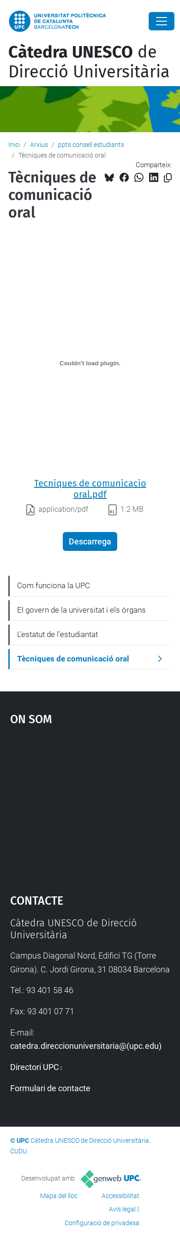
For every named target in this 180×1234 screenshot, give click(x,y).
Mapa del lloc (59, 1195)
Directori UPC (34, 1067)
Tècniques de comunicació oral (73, 658)
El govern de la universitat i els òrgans (81, 609)
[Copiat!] (168, 178)
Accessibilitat (120, 1195)
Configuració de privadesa (102, 1223)
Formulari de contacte (50, 1088)
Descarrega (90, 541)
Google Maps (90, 805)
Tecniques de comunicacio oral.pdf (90, 489)
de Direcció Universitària (89, 62)
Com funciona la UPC (53, 585)
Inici (14, 144)
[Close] (161, 21)
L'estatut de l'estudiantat (57, 634)
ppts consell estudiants (91, 144)
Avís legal (122, 1209)
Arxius (39, 144)
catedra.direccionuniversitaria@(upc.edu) (86, 1046)
